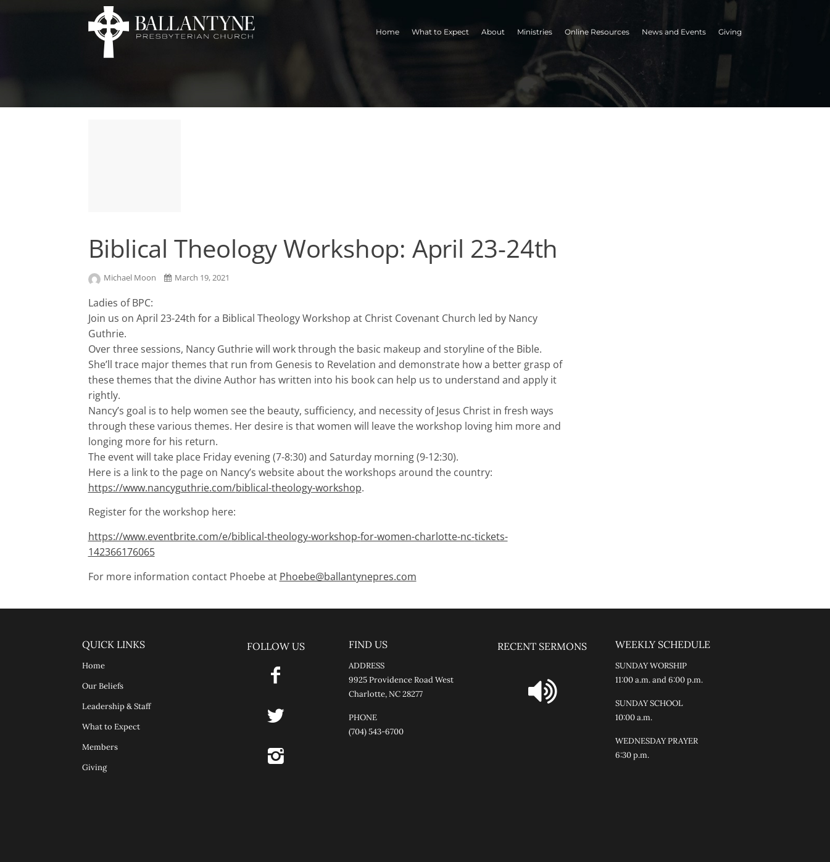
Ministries (534, 31)
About (493, 31)
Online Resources (597, 31)
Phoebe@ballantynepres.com (348, 576)
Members (100, 747)
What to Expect (440, 31)
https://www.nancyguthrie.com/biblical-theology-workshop (225, 488)
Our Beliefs (102, 686)
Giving (730, 31)
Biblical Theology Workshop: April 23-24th (323, 248)
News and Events (674, 31)
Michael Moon (123, 277)
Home (387, 31)
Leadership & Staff (116, 706)
